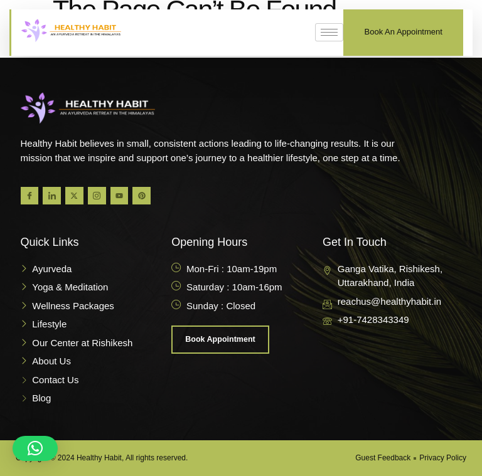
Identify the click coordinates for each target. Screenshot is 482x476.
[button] (35, 448)
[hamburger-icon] (329, 32)
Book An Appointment (403, 31)
